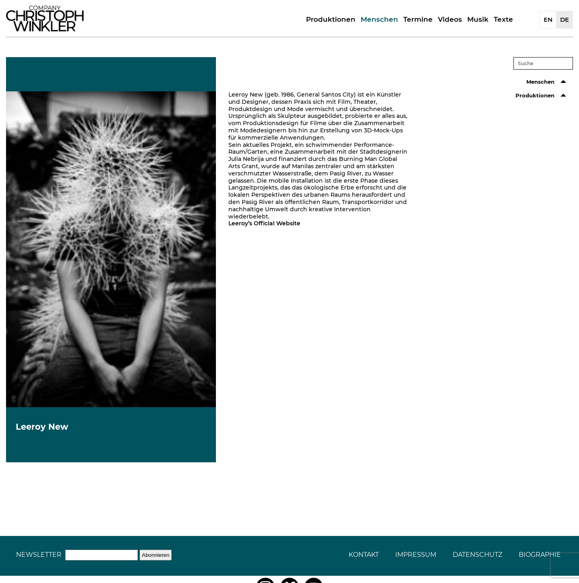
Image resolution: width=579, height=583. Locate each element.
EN (548, 19)
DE (564, 19)
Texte (503, 19)
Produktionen (330, 19)
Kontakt (364, 554)
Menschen (379, 19)
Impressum (415, 554)
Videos (450, 19)
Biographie (540, 554)
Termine (418, 19)
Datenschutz (477, 554)
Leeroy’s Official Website (264, 223)
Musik (478, 19)
